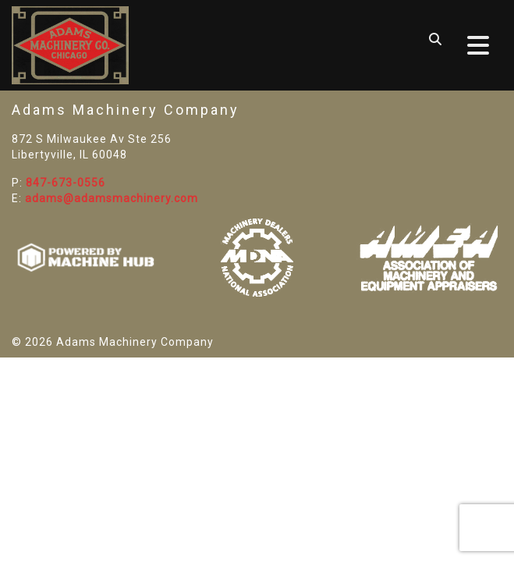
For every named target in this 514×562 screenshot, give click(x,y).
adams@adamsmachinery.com (111, 198)
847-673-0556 (65, 182)
